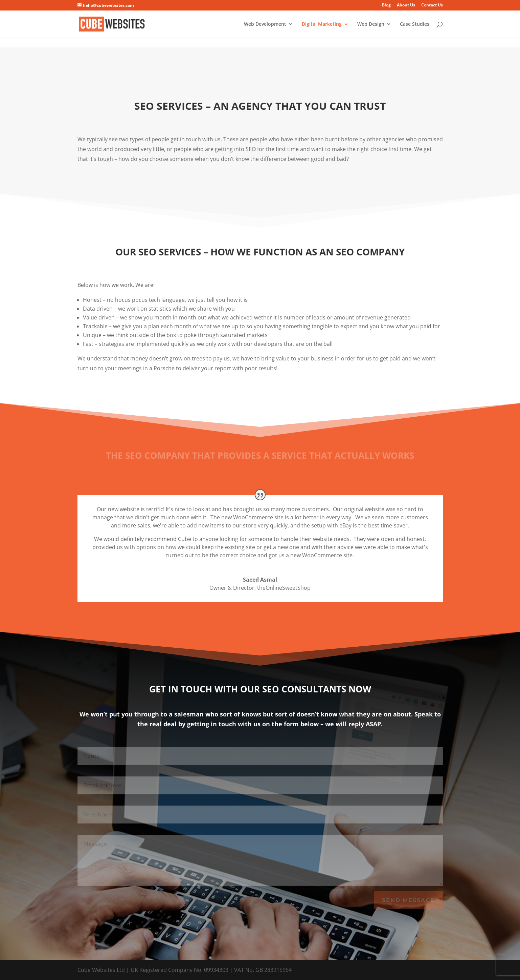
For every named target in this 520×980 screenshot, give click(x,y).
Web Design (370, 24)
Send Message (408, 900)
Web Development (265, 24)
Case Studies (414, 24)
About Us (406, 5)
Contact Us (432, 5)
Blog (386, 5)
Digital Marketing (322, 24)
